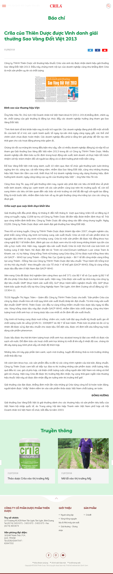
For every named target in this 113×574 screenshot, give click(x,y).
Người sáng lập (67, 515)
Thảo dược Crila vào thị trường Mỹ (28, 478)
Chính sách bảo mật (58, 563)
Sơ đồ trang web (74, 563)
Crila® (88, 515)
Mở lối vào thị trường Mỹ (76, 478)
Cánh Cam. (84, 565)
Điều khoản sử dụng (41, 563)
